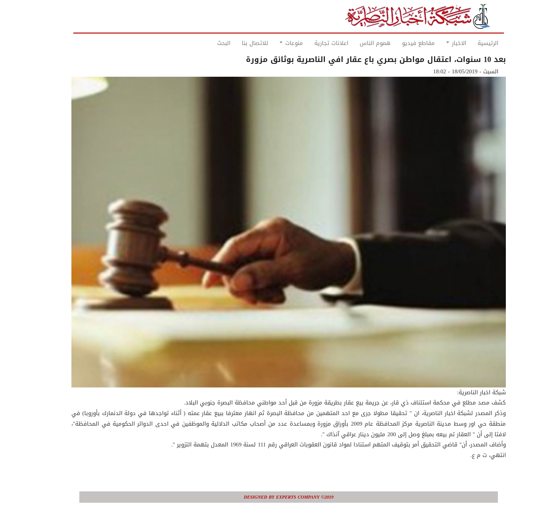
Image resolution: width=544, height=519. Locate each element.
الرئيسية (471, 43)
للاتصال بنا (238, 43)
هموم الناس (358, 43)
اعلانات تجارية (315, 43)
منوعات (274, 43)
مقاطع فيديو (401, 43)
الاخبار (440, 43)
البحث (207, 43)
